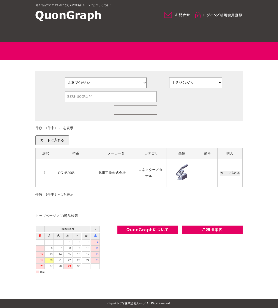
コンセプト (126, 245)
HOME (60, 32)
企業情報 (124, 238)
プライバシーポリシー (134, 260)
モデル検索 (165, 32)
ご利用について (218, 32)
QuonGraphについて (113, 32)
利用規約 (124, 253)
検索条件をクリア (191, 96)
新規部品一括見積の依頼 (197, 110)
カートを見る (232, 142)
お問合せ (124, 267)
